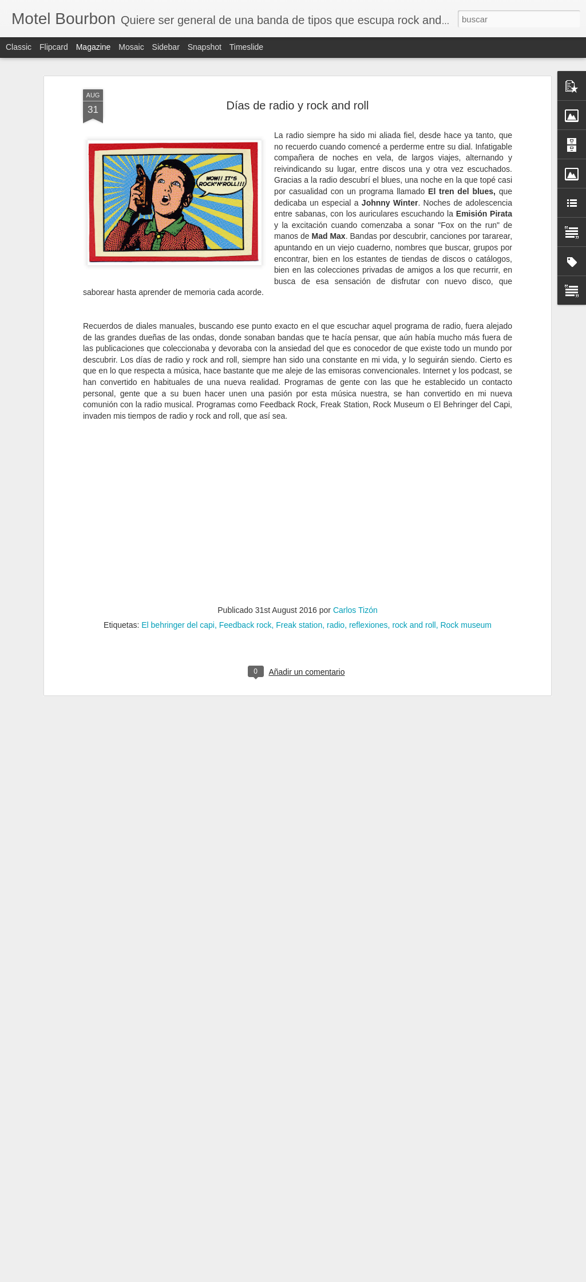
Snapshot (204, 47)
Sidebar (166, 47)
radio (336, 625)
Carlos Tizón (355, 610)
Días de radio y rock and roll (297, 105)
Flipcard (53, 47)
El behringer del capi (178, 625)
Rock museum (465, 625)
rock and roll (413, 625)
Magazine (93, 47)
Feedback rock (245, 625)
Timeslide (246, 47)
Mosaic (131, 47)
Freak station (299, 625)
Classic (18, 47)
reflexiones (368, 625)
